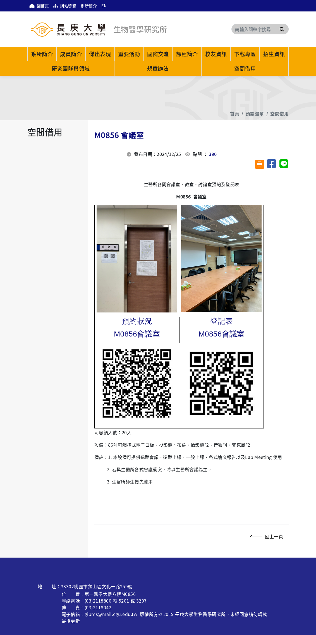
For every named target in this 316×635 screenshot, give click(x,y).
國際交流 (158, 54)
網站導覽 (64, 5)
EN (104, 5)
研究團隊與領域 (71, 68)
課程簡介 (187, 54)
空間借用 (245, 68)
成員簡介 (71, 54)
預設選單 (255, 113)
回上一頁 (268, 536)
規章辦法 (158, 68)
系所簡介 (89, 5)
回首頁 (39, 5)
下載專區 (245, 54)
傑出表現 (100, 54)
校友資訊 (216, 54)
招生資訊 (274, 54)
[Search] (260, 29)
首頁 (234, 113)
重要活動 (129, 54)
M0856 (137, 334)
